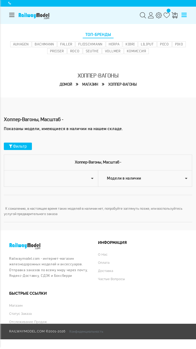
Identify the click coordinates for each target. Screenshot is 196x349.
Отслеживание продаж (28, 322)
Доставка (105, 271)
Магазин (90, 84)
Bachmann (44, 44)
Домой (65, 84)
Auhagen (21, 44)
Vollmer (113, 51)
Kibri (130, 44)
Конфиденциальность (86, 331)
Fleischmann (90, 44)
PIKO (179, 44)
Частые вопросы (111, 279)
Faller (66, 44)
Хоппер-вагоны (122, 84)
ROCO (75, 51)
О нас (102, 254)
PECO (164, 44)
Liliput (147, 44)
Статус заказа (20, 314)
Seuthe (92, 51)
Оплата (103, 263)
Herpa (114, 44)
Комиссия (136, 51)
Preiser (57, 51)
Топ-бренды (98, 34)
